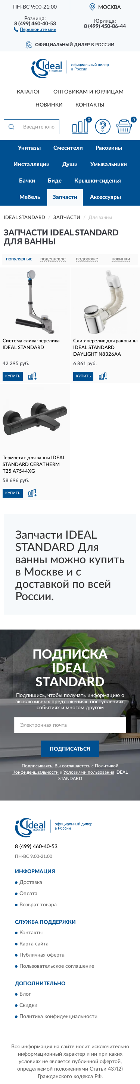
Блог (25, 994)
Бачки (27, 181)
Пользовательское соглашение (56, 966)
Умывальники (108, 164)
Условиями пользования (88, 772)
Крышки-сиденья (97, 181)
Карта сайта (34, 944)
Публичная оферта (42, 955)
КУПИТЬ (12, 376)
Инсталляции (31, 164)
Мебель (29, 197)
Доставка (30, 882)
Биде (55, 181)
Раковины (109, 148)
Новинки (49, 105)
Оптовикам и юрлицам (88, 92)
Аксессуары (105, 197)
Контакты (90, 105)
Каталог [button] (29, 92)
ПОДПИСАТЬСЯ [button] (70, 749)
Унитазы (29, 148)
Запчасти (65, 197)
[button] (35, 29)
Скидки (28, 1005)
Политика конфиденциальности (58, 1017)
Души (70, 164)
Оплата (28, 893)
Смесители (68, 148)
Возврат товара (38, 904)
